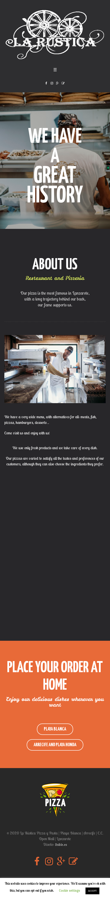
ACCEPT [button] (92, 890)
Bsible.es (61, 844)
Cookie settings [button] (69, 890)
